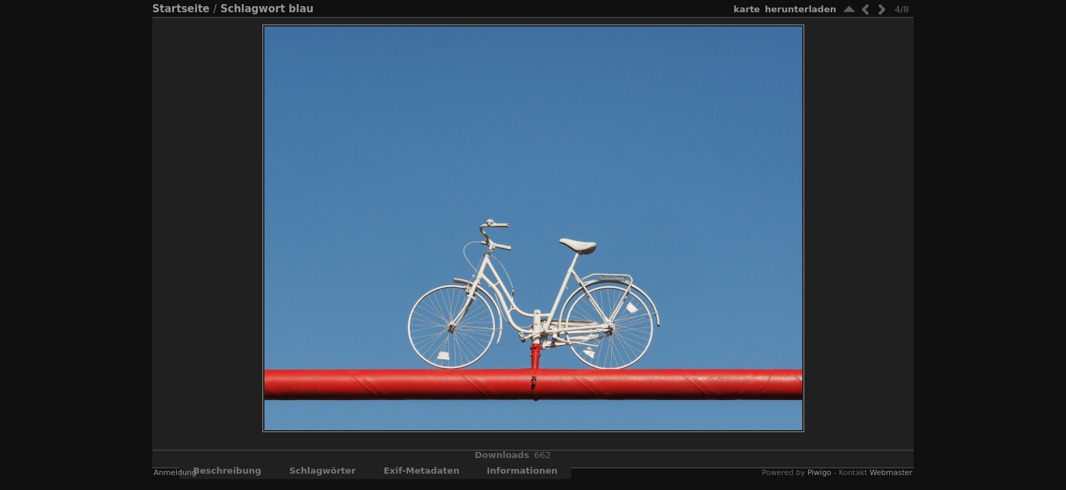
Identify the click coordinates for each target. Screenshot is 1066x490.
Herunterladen (800, 9)
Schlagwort (252, 9)
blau (301, 9)
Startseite (180, 9)
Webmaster (891, 479)
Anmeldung (175, 479)
